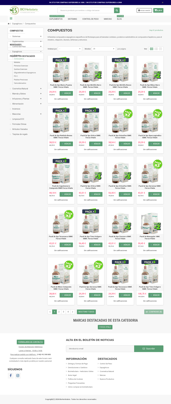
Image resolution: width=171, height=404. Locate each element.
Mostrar (88, 49)
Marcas (108, 19)
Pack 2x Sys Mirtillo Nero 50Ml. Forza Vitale (90, 86)
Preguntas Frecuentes (76, 383)
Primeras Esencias (21, 68)
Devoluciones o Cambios (77, 368)
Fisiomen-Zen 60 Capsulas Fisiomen (26, 246)
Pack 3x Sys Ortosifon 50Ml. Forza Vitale (120, 187)
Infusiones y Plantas (20, 101)
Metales (17, 64)
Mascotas (16, 116)
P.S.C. (16, 78)
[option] (26, 173)
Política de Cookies (75, 379)
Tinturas (17, 57)
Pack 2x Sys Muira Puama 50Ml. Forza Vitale (61, 86)
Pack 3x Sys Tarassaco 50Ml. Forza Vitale (61, 237)
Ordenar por (52, 49)
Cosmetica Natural (20, 90)
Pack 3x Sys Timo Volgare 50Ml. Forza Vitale (91, 237)
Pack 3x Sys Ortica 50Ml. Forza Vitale (91, 187)
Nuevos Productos (107, 379)
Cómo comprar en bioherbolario (80, 387)
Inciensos (16, 111)
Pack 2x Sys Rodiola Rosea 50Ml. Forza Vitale (61, 136)
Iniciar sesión (143, 10)
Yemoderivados (20, 85)
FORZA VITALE (105, 327)
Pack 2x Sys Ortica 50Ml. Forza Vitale (91, 136)
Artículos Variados (20, 131)
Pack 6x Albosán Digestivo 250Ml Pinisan (25, 190)
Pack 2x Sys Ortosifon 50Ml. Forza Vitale (120, 136)
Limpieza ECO (18, 121)
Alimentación (18, 106)
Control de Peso (90, 19)
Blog (120, 18)
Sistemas (72, 19)
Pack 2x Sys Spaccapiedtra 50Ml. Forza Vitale (150, 136)
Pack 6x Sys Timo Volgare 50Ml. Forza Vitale (150, 288)
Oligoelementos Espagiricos (25, 75)
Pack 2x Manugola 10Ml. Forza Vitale (150, 237)
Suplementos (57, 18)
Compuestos (19, 61)
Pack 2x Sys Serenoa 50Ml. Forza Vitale (90, 288)
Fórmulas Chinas (19, 126)
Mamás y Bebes (19, 95)
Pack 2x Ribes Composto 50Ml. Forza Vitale (61, 288)
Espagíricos (17, 53)
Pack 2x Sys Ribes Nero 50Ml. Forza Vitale (150, 86)
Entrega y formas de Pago (78, 364)
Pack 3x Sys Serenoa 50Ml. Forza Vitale (150, 187)
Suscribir (149, 348)
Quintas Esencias (20, 71)
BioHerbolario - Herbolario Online (80, 371)
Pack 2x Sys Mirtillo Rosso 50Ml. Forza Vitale (120, 86)
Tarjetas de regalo (20, 136)
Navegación (11, 19)
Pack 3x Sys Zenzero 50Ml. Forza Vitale (120, 237)
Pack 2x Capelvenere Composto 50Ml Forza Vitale (61, 187)
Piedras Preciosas (21, 82)
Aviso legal (72, 375)
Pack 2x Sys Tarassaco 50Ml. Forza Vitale (120, 288)
